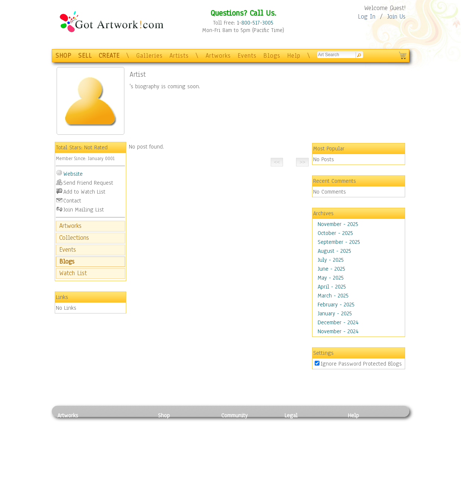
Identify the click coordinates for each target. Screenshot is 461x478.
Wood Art (116, 440)
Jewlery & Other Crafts (128, 474)
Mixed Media (72, 457)
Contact (72, 200)
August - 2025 (334, 251)
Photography (72, 432)
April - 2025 (332, 286)
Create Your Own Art (182, 474)
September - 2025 (339, 242)
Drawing (67, 440)
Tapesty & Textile (126, 457)
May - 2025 (331, 277)
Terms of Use (299, 432)
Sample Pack (363, 432)
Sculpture (68, 465)
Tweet (355, 474)
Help (294, 55)
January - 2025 (335, 313)
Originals (169, 465)
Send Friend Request (88, 183)
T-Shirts (167, 457)
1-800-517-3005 (255, 22)
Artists (179, 55)
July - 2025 (331, 260)
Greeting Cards (176, 449)
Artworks (218, 55)
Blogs (271, 55)
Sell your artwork (242, 457)
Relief (113, 424)
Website (73, 174)
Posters (166, 440)
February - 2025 (336, 304)
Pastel (113, 432)
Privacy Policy (301, 424)
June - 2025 (331, 269)
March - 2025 (333, 295)
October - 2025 (335, 233)
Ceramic (115, 449)
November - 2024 (338, 331)
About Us (358, 440)
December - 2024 (338, 322)
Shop (164, 415)
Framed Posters (176, 432)
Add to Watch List (84, 191)
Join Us (396, 16)
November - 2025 (338, 224)
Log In (366, 16)
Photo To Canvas (177, 424)
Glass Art (116, 465)
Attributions (296, 440)
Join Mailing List (83, 209)
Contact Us (360, 424)
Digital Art (70, 449)
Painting (67, 424)
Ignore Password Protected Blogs (361, 363)
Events (247, 55)
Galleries (149, 55)
